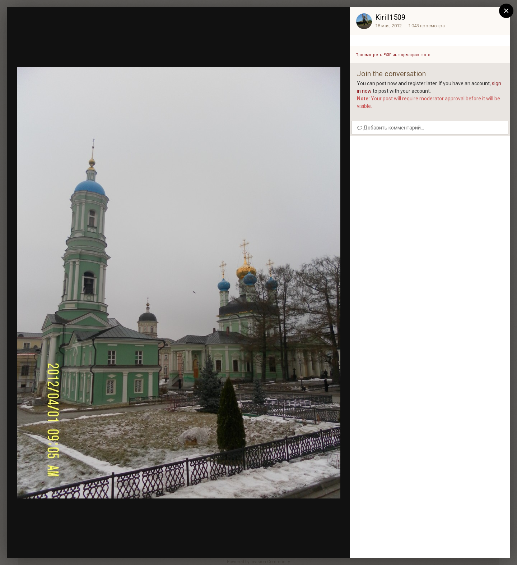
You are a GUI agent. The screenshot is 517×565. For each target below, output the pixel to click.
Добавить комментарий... (390, 128)
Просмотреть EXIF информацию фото (392, 55)
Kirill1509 (390, 17)
